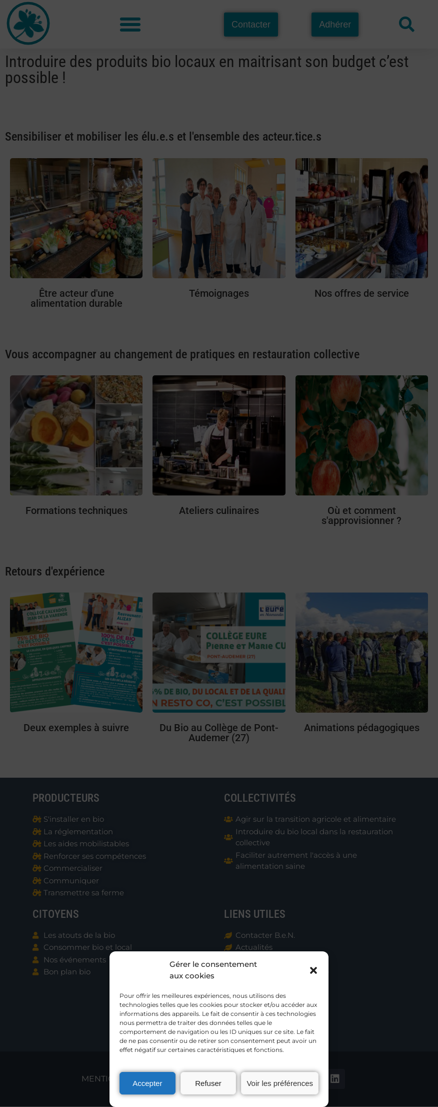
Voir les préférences (279, 1083)
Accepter (147, 1083)
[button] (313, 970)
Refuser (208, 1083)
